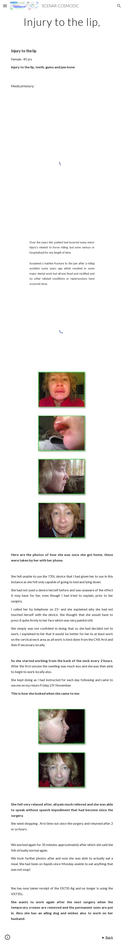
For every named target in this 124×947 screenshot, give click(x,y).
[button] (5, 5)
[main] (62, 21)
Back (109, 937)
